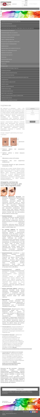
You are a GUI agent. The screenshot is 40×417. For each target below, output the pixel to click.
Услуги (6, 15)
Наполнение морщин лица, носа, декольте (9, 32)
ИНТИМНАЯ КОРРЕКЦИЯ (6, 70)
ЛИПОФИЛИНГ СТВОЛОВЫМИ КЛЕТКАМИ (9, 100)
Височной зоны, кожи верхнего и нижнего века (10, 41)
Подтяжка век (3, 63)
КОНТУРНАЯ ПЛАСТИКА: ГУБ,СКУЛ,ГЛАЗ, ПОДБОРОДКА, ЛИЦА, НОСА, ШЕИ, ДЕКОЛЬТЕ (23, 15)
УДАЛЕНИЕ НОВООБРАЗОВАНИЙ (7, 86)
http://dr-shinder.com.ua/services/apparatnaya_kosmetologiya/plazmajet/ (17, 348)
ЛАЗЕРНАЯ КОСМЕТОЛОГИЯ (6, 97)
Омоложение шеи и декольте (6, 54)
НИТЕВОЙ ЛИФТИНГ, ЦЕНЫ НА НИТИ (8, 81)
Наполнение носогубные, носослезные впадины (10, 34)
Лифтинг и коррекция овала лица (7, 39)
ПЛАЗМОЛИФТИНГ (4, 79)
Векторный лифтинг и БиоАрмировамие (9, 43)
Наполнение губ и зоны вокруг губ (7, 30)
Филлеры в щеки (4, 66)
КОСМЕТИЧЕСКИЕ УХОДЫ (6, 88)
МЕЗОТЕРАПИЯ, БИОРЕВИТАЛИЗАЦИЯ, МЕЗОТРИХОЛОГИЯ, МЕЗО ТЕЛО (14, 77)
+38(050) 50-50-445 (24, 3)
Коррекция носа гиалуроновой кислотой (9, 50)
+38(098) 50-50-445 (24, 1)
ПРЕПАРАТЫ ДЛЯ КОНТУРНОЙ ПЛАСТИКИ (9, 72)
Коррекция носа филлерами (6, 52)
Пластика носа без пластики (6, 59)
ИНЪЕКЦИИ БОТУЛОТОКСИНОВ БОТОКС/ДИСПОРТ (11, 21)
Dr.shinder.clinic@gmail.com (33, 3)
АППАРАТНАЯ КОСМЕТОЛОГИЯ (7, 91)
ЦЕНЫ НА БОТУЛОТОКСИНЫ (6, 23)
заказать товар (20, 389)
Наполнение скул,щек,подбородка (7, 37)
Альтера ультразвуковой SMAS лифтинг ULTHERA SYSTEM (12, 95)
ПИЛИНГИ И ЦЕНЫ (4, 84)
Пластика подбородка (5, 61)
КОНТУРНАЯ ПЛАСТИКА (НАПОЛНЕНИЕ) (8, 25)
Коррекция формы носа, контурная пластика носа (10, 48)
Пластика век (3, 57)
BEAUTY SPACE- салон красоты (7, 93)
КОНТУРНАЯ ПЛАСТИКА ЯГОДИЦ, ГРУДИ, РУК (9, 68)
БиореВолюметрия (4, 46)
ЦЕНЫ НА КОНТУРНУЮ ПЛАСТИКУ (7, 75)
